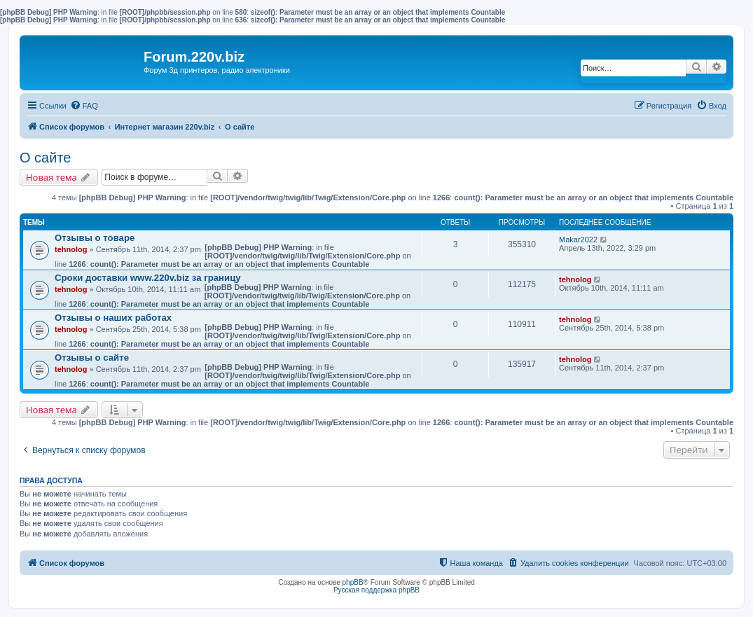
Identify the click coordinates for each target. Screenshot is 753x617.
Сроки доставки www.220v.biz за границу (148, 277)
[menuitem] (84, 105)
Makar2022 (578, 239)
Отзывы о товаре (94, 238)
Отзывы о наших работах (113, 317)
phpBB (353, 582)
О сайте (45, 157)
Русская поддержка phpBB (376, 590)
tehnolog (71, 249)
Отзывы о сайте (92, 357)
